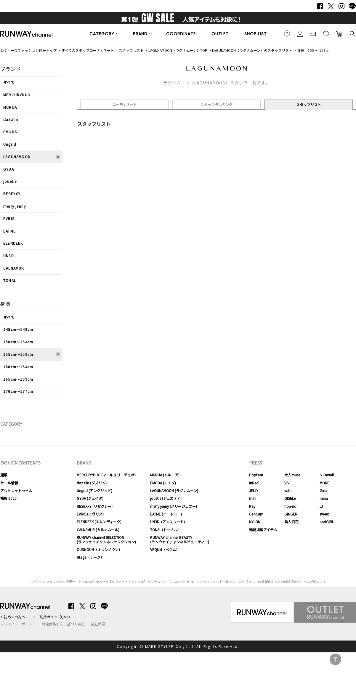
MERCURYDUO (17, 94)
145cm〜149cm (18, 329)
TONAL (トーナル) (164, 529)
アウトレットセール (16, 490)
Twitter (330, 6)
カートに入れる (339, 33)
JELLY (253, 490)
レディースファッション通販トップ (28, 50)
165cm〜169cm (18, 379)
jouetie (10, 181)
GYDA (8, 169)
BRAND (140, 34)
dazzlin (10, 119)
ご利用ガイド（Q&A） (54, 617)
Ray (252, 506)
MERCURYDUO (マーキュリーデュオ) (106, 474)
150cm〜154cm (18, 341)
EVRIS (9, 218)
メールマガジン (313, 33)
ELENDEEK (13, 243)
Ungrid (9, 144)
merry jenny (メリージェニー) (173, 506)
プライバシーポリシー (18, 624)
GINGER (290, 513)
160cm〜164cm (18, 366)
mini (252, 498)
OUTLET (220, 34)
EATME (9, 230)
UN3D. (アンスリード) (167, 521)
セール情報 (9, 482)
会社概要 (98, 624)
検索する (352, 33)
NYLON (254, 521)
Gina (323, 490)
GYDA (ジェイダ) (90, 498)
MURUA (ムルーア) (164, 474)
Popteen (256, 474)
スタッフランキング (216, 104)
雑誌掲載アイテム (263, 529)
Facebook (320, 6)
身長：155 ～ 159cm (314, 50)
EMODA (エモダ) (163, 482)
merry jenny (14, 206)
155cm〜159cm (18, 354)
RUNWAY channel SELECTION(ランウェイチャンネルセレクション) (106, 539)
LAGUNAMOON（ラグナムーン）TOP (177, 50)
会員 (300, 33)
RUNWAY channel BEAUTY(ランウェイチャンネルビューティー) (179, 539)
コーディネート (124, 104)
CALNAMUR (13, 267)
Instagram (341, 6)
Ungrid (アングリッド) (94, 490)
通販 (3, 474)
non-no (290, 506)
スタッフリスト (131, 50)
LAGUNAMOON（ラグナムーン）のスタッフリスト (252, 50)
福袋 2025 (8, 498)
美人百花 (291, 521)
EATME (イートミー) (166, 513)
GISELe (290, 498)
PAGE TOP (335, 659)
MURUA (10, 107)
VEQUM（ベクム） (164, 549)
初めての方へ (14, 617)
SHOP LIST (255, 34)
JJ (321, 506)
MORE (324, 482)
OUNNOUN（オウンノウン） (99, 549)
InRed (254, 482)
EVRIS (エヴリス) (90, 513)
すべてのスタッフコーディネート (87, 50)
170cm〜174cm (18, 391)
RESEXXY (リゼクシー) (95, 506)
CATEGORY (101, 34)
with (287, 490)
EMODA (10, 131)
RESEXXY (11, 193)
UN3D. (9, 255)
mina (324, 498)
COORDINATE (181, 34)
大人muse (292, 474)
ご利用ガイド (287, 33)
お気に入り (326, 33)
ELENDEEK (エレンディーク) (99, 521)
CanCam (256, 513)
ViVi (287, 482)
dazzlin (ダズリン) (92, 482)
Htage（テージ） (90, 557)
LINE (352, 6)
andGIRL (327, 521)
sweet (324, 513)
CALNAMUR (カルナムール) (98, 529)
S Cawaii (327, 474)
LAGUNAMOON (17, 156)
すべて (9, 82)
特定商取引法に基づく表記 (63, 624)
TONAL (9, 280)
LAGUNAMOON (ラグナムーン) (174, 490)
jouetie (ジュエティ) (166, 498)
